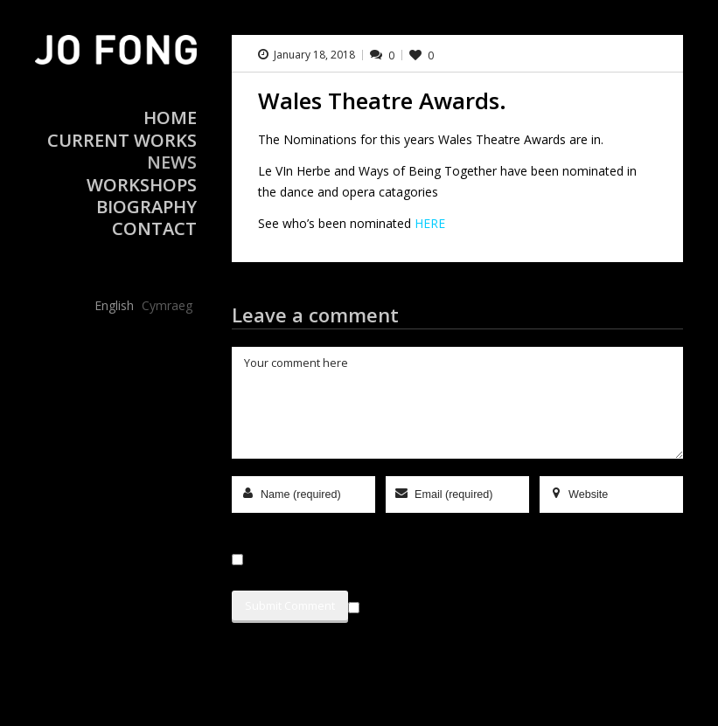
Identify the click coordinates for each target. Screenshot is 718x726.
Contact (154, 228)
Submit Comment (290, 605)
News (172, 162)
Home (170, 117)
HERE (430, 223)
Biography (146, 206)
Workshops (142, 185)
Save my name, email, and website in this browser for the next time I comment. (454, 559)
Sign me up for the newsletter (441, 604)
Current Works (122, 140)
